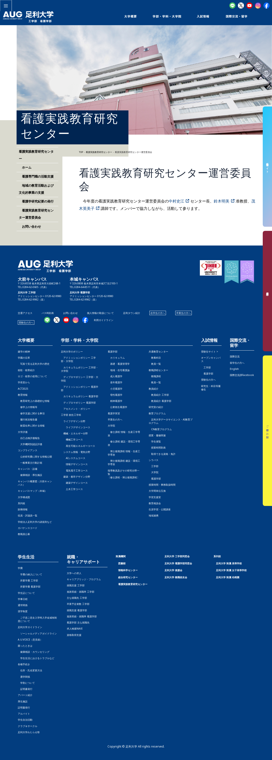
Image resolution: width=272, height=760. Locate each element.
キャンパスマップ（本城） (32, 490)
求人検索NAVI (74, 628)
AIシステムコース (73, 458)
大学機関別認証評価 (30, 444)
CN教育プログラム (160, 429)
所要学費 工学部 (28, 580)
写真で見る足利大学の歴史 (33, 363)
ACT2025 (23, 388)
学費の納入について (30, 574)
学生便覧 (155, 441)
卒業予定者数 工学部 (78, 604)
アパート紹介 (25, 695)
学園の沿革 (24, 357)
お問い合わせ (30, 226)
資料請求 (267, 291)
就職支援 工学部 (76, 585)
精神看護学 (115, 401)
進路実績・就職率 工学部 (80, 591)
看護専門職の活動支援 (36, 176)
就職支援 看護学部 (77, 610)
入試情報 (209, 340)
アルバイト (24, 713)
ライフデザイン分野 (73, 421)
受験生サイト (267, 166)
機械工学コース (72, 439)
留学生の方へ (237, 362)
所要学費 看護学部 (29, 586)
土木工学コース (72, 489)
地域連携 (153, 515)
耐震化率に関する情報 (31, 425)
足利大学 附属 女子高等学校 (231, 570)
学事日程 (23, 599)
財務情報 (23, 509)
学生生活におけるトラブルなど (36, 658)
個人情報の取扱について (100, 313)
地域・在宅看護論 (119, 370)
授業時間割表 (157, 447)
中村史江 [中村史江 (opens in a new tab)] (176, 201)
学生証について (26, 593)
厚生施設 (23, 701)
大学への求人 (74, 573)
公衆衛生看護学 (117, 407)
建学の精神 (24, 351)
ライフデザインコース (75, 427)
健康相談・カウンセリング (33, 651)
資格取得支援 (74, 635)
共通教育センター (158, 351)
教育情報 (23, 394)
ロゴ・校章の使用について (32, 376)
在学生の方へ (157, 313)
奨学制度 (23, 611)
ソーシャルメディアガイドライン (37, 633)
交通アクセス (25, 313)
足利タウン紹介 (131, 313)
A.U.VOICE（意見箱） (30, 639)
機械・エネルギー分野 (74, 433)
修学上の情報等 (27, 407)
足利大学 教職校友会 (176, 577)
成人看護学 (115, 376)
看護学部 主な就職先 (78, 622)
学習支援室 (155, 497)
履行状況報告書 (27, 419)
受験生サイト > (209, 351)
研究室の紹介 (156, 407)
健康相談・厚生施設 (30, 475)
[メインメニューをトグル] (5, 5)
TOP (81, 152)
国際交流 (235, 356)
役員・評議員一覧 (27, 515)
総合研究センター (128, 577)
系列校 (21, 503)
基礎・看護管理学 (119, 363)
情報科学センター (128, 570)
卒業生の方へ (183, 313)
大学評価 (23, 432)
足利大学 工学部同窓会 (177, 556)
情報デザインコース (74, 464)
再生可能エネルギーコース (78, 446)
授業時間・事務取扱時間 (162, 484)
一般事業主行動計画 (30, 462)
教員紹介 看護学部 (160, 401)
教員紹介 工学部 (159, 394)
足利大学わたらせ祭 (29, 732)
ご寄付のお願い (267, 431)
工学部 (153, 466)
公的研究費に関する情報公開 (35, 456)
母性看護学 (115, 394)
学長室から (24, 382)
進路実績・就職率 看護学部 (82, 616)
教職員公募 (24, 534)
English (234, 369)
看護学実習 (114, 413)
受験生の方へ (26, 322)
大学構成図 (24, 497)
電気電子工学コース (74, 470)
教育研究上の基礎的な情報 (33, 401)
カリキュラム (116, 357)
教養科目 (155, 357)
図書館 (122, 563)
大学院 (153, 472)
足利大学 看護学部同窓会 (178, 563)
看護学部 (112, 351)
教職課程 (155, 376)
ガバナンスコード (27, 528)
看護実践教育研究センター (132, 584)
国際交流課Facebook (242, 375)
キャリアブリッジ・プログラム (84, 579)
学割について (26, 683)
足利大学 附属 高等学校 (229, 563)
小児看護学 (115, 388)
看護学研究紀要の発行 (36, 201)
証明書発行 (25, 689)
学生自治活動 (25, 719)
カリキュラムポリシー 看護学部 (79, 396)
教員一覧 (155, 363)
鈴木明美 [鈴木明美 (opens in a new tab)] (221, 201)
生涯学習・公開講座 (160, 509)
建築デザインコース (74, 482)
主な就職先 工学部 (77, 597)
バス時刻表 (48, 313)
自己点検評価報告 (29, 438)
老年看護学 (115, 382)
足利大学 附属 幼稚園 (227, 577)
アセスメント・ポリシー (75, 408)
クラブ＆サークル (27, 726)
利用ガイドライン (103, 320)
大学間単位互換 (157, 490)
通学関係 (23, 605)
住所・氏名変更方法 (30, 670)
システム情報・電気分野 (75, 452)
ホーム (25, 167)
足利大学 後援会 (173, 570)
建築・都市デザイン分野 (75, 476)
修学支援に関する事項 (31, 413)
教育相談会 (155, 503)
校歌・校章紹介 (26, 370)
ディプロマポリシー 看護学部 (78, 402)
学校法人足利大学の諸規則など (35, 522)
